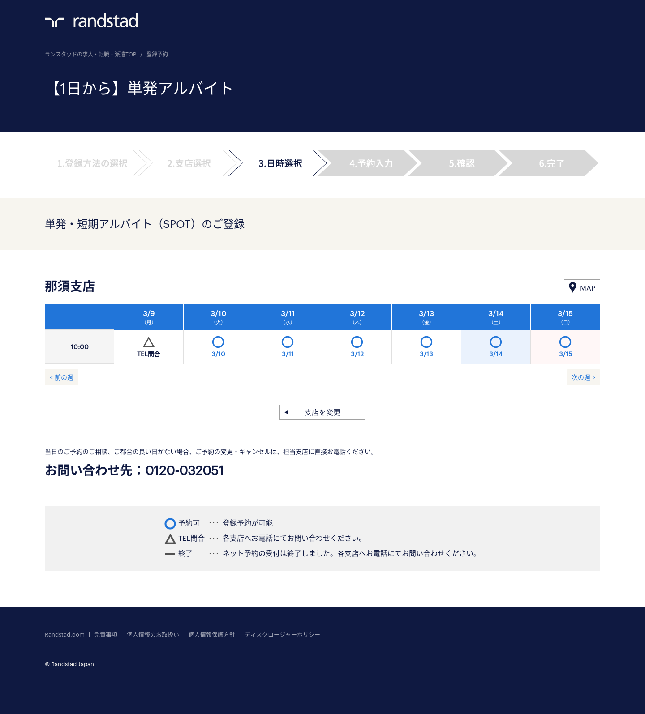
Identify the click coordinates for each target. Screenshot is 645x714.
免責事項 (105, 634)
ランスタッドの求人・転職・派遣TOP (90, 54)
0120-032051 (184, 470)
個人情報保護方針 (212, 634)
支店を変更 (322, 412)
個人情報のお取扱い (153, 634)
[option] (357, 336)
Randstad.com (65, 634)
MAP (587, 287)
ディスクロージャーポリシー (282, 634)
